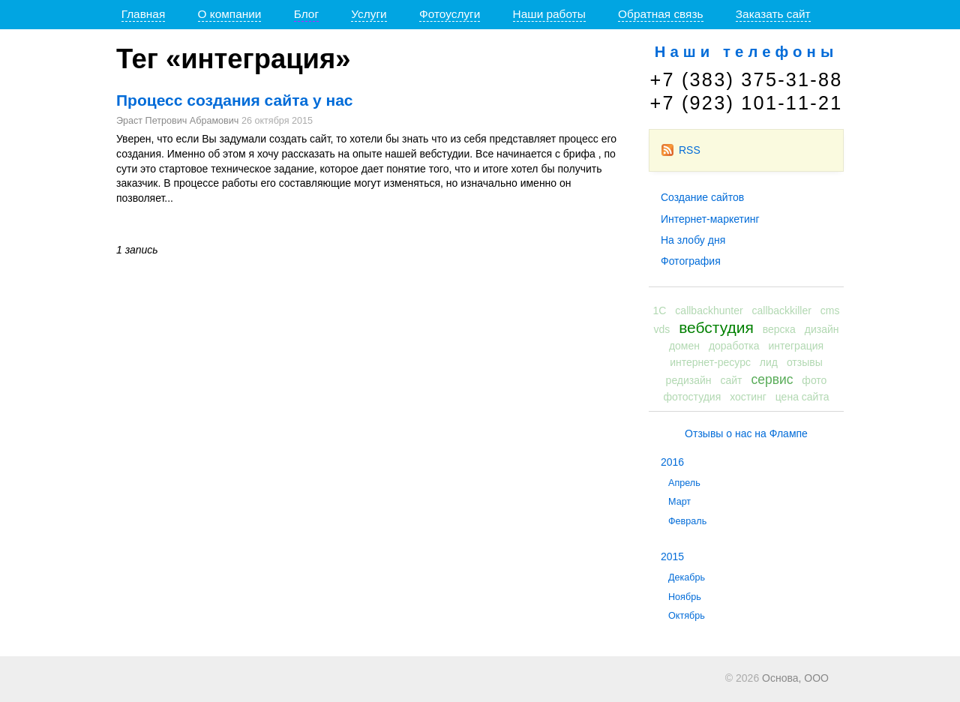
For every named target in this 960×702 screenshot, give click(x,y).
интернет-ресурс (710, 362)
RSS (681, 150)
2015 (672, 556)
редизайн (689, 380)
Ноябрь (684, 597)
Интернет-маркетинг (710, 219)
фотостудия (693, 397)
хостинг (748, 397)
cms (830, 310)
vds (662, 329)
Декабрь (686, 577)
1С (660, 310)
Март (679, 501)
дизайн (822, 329)
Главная (144, 14)
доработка (734, 346)
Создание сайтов (702, 197)
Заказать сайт (773, 14)
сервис (772, 379)
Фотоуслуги (449, 14)
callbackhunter (708, 310)
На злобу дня (693, 240)
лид (769, 362)
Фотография (691, 261)
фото (814, 380)
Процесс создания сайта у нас (234, 100)
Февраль (687, 521)
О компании (230, 14)
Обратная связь (660, 14)
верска (779, 329)
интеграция (796, 346)
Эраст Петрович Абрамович (177, 121)
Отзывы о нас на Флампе (746, 434)
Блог (306, 14)
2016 (672, 462)
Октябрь (686, 615)
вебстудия (716, 327)
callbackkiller (782, 310)
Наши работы (549, 14)
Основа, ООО (795, 678)
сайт (731, 380)
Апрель (684, 483)
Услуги (368, 14)
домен (684, 346)
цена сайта (803, 397)
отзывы (805, 362)
